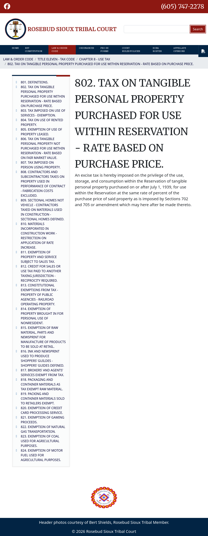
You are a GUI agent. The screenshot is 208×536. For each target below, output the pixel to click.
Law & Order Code (59, 50)
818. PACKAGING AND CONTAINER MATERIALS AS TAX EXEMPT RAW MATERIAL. (42, 384)
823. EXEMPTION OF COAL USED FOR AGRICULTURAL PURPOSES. (40, 441)
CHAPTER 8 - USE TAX (94, 59)
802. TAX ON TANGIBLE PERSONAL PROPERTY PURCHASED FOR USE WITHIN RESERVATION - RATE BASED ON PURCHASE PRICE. (100, 64)
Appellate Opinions (179, 50)
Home (15, 48)
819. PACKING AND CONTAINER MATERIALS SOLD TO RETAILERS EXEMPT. (43, 398)
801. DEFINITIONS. (34, 82)
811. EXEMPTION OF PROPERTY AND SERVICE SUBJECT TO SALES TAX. (39, 257)
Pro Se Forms (104, 50)
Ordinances (86, 48)
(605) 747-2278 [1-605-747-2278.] (182, 6)
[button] (7, 7)
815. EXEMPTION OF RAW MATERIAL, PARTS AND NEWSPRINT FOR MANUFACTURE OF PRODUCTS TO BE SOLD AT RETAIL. (43, 337)
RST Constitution (33, 50)
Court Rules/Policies (131, 50)
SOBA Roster (157, 50)
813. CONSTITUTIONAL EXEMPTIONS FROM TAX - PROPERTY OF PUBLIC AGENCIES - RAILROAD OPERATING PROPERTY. (39, 294)
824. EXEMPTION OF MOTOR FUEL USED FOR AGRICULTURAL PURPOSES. (42, 455)
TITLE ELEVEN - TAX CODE (56, 59)
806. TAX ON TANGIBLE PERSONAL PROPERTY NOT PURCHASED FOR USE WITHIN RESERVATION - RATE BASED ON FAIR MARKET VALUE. (43, 148)
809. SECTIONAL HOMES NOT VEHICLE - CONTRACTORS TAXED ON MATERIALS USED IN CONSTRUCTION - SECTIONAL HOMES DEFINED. (42, 209)
